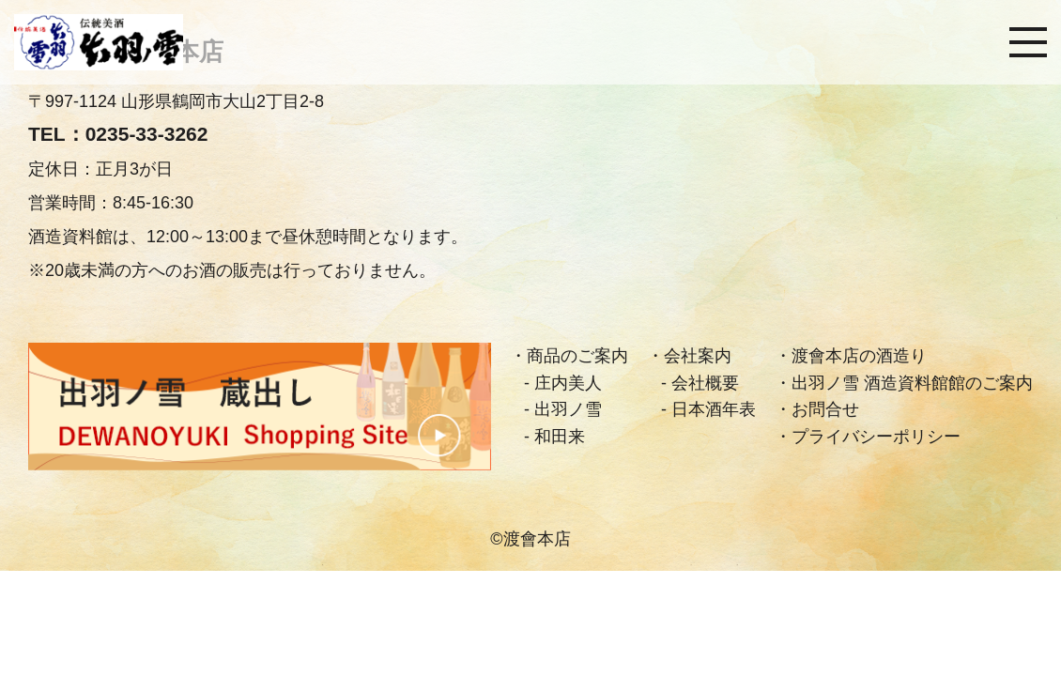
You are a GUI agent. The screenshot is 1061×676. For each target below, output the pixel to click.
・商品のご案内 (569, 355)
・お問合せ (817, 409)
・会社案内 (689, 355)
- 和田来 (554, 436)
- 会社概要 (700, 383)
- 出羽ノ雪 (563, 409)
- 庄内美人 (563, 383)
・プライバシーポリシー (868, 436)
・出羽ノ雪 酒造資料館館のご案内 (904, 383)
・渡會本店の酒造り (851, 355)
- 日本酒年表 (708, 409)
